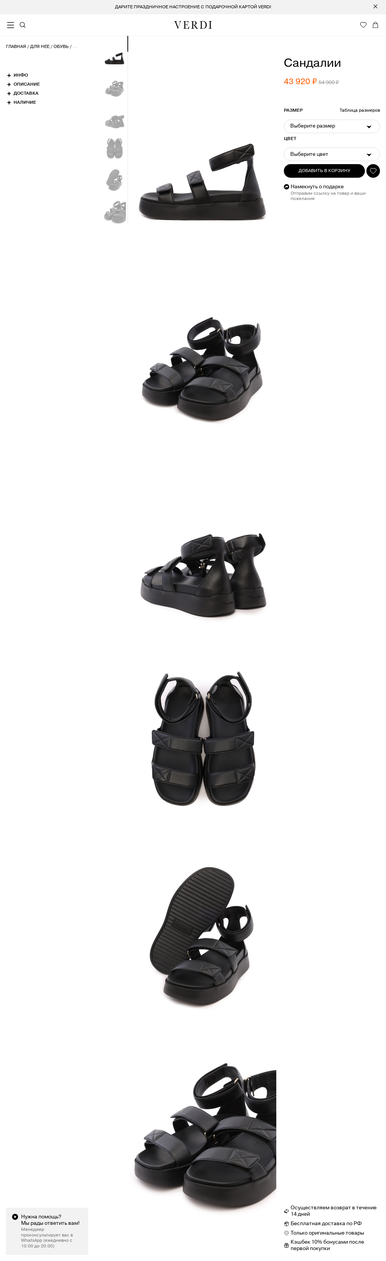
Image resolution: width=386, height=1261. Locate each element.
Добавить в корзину (324, 171)
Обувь (61, 46)
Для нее (39, 46)
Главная (16, 46)
